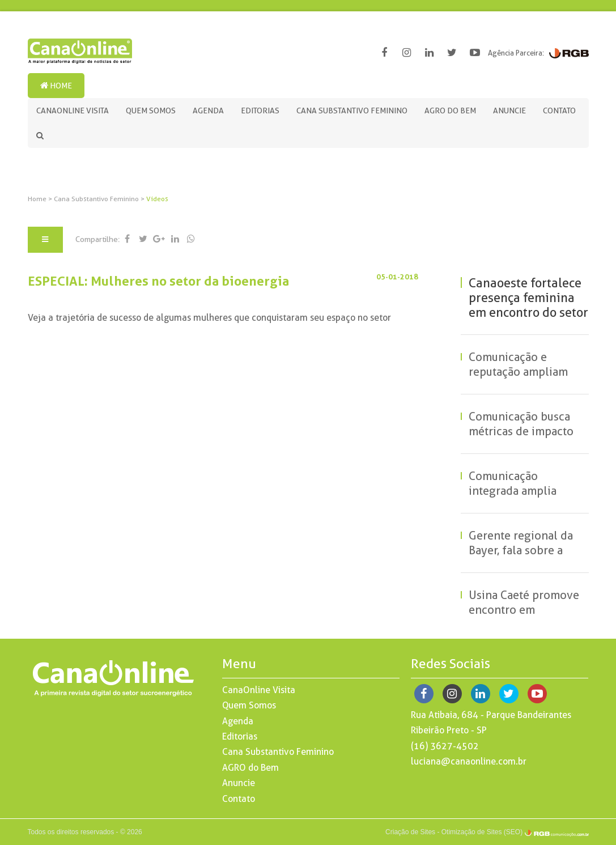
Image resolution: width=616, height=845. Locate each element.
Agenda (208, 110)
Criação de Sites (410, 832)
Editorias (260, 110)
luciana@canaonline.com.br (468, 761)
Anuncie (509, 110)
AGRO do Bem (450, 110)
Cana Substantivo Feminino (351, 110)
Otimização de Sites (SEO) (481, 832)
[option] (308, 174)
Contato (559, 110)
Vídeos (157, 199)
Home (56, 85)
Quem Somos (151, 110)
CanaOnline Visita (72, 110)
